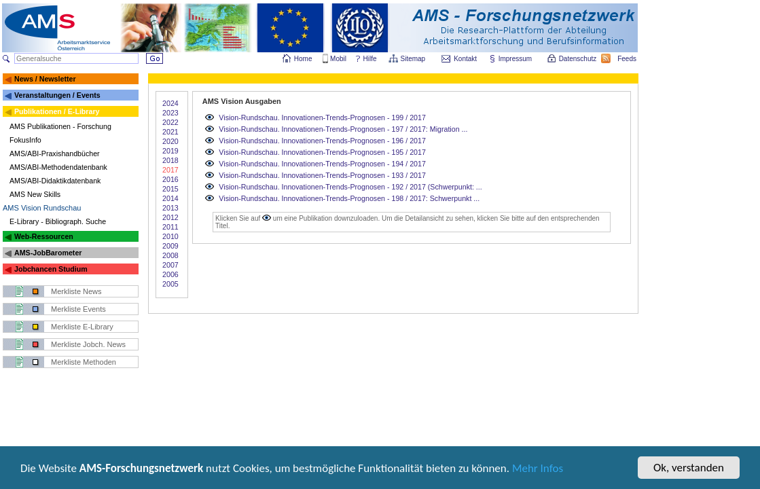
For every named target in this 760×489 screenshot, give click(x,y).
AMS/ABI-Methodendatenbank (58, 167)
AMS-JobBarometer (48, 253)
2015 (170, 189)
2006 (170, 274)
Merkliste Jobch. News (88, 344)
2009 (170, 246)
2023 (170, 113)
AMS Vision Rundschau (42, 208)
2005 (170, 284)
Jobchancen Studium (51, 269)
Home (303, 58)
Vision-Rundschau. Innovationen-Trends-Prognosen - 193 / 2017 (322, 175)
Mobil (338, 58)
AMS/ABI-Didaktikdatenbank (55, 181)
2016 (170, 179)
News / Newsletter (45, 79)
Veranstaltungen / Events (57, 95)
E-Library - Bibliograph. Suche (58, 221)
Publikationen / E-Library (57, 111)
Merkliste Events (78, 309)
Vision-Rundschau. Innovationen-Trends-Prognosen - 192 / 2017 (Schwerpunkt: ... (350, 187)
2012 (170, 217)
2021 (170, 132)
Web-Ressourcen (43, 236)
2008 (170, 255)
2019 (170, 151)
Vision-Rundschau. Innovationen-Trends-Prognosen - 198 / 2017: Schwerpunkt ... (349, 198)
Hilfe (370, 58)
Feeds (627, 58)
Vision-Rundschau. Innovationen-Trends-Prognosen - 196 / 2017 (322, 141)
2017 (170, 170)
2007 (170, 265)
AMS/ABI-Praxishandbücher (55, 153)
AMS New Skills (35, 194)
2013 (170, 208)
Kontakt (465, 58)
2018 (170, 160)
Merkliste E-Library (82, 327)
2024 (170, 103)
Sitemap (414, 58)
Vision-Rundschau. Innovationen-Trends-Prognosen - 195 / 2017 (322, 152)
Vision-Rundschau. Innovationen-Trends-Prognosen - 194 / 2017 (322, 164)
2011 (170, 227)
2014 (170, 198)
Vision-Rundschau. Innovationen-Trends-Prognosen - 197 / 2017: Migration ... (343, 129)
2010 (170, 236)
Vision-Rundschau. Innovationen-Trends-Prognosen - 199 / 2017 (322, 117)
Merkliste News (76, 291)
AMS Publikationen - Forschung (60, 126)
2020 (170, 141)
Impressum (516, 58)
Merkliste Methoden (83, 362)
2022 (170, 122)
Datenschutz (578, 58)
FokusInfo (25, 140)
